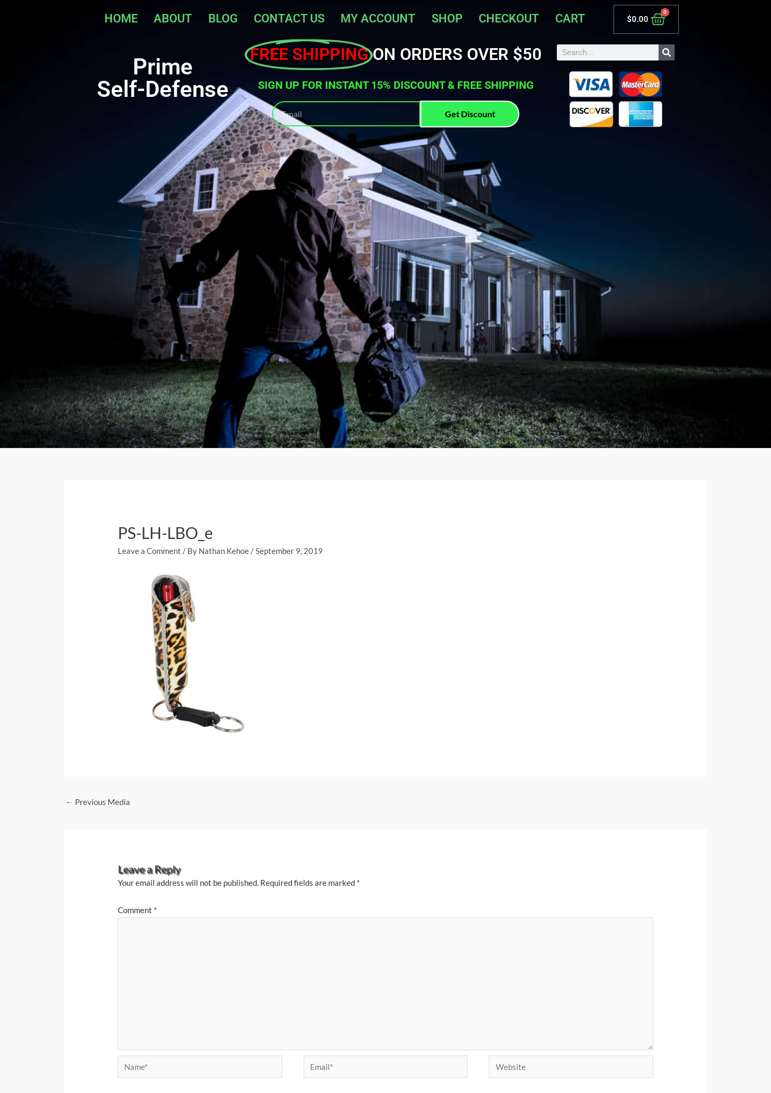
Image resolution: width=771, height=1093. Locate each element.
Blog (223, 18)
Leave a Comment (149, 551)
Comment (137, 910)
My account (378, 18)
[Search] (667, 52)
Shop (447, 18)
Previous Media (97, 802)
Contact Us (289, 18)
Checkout (509, 18)
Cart (570, 18)
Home (121, 18)
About (173, 18)
